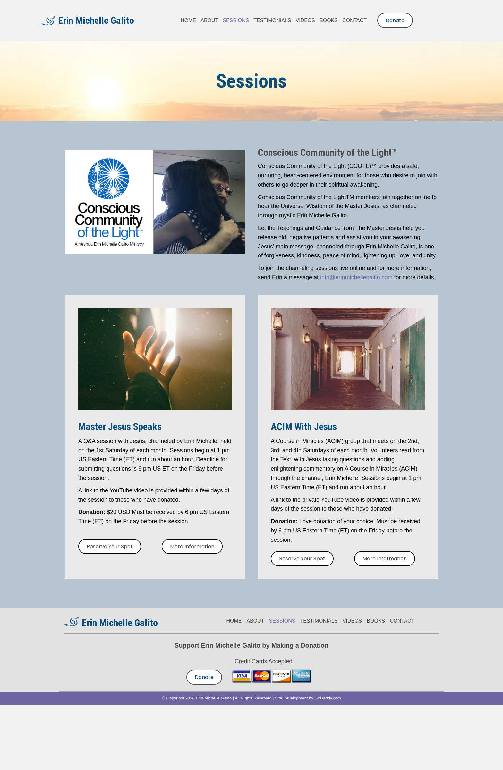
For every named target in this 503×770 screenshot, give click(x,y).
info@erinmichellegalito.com (356, 277)
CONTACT (402, 621)
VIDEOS (352, 621)
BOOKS (376, 621)
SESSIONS (282, 621)
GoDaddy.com (328, 698)
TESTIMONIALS (318, 621)
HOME (234, 621)
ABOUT (255, 621)
